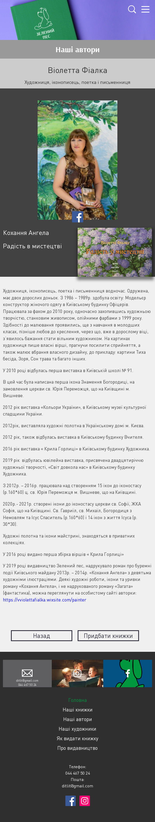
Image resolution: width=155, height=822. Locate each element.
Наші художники (77, 729)
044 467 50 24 (27, 684)
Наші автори (77, 719)
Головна (77, 700)
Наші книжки (78, 709)
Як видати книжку (77, 738)
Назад (41, 635)
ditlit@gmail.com (27, 680)
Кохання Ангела (26, 232)
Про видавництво (77, 748)
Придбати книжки (108, 635)
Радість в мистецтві (32, 246)
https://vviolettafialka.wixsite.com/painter (44, 600)
